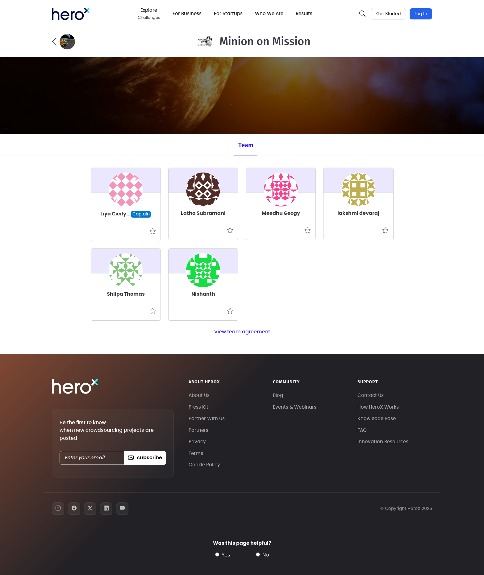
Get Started (388, 14)
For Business (187, 13)
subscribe (145, 457)
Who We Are (269, 13)
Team (245, 145)
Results (304, 13)
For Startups (228, 13)
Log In (421, 14)
